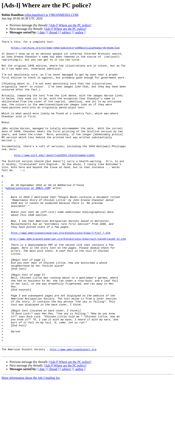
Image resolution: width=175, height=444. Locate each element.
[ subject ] (66, 32)
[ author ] (79, 32)
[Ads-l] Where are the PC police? (70, 25)
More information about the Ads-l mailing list (31, 440)
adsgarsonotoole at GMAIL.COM (28, 218)
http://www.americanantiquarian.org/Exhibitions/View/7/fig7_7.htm (60, 271)
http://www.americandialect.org (73, 411)
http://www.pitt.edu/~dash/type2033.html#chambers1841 (54, 178)
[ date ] (42, 32)
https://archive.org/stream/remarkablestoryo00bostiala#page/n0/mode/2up (65, 49)
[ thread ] (53, 32)
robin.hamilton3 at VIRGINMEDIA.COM (51, 15)
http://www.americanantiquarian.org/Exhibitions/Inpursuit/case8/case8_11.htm (67, 279)
